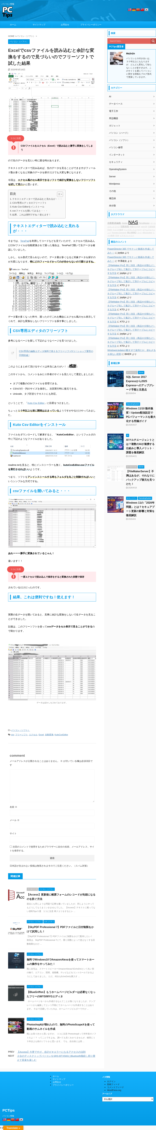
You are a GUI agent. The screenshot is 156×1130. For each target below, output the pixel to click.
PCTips (8, 1110)
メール (14, 820)
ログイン (111, 1081)
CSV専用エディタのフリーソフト (29, 203)
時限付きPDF (135, 227)
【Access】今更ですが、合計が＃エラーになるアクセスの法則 (51, 1051)
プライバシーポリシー (90, 24)
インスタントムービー (133, 230)
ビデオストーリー (127, 235)
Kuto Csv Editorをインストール (28, 206)
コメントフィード (115, 1087)
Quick (109, 230)
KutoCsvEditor (61, 734)
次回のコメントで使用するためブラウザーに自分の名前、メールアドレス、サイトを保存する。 (52, 848)
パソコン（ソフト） (20, 730)
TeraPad (24, 241)
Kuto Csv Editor (36, 403)
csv (12, 734)
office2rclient (147, 233)
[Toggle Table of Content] (58, 194)
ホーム (13, 24)
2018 (117, 235)
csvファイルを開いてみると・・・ (30, 210)
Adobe (124, 223)
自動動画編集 (114, 223)
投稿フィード (113, 1084)
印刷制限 (151, 227)
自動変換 (49, 734)
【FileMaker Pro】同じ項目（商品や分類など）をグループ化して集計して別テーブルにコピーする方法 (131, 269)
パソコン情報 (8, 1116)
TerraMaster (144, 223)
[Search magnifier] (153, 41)
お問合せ (65, 24)
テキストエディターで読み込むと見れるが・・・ (37, 199)
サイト (13, 833)
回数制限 (125, 226)
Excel (41, 734)
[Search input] (130, 41)
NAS (133, 222)
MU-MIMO (132, 232)
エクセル (33, 734)
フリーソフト (21, 734)
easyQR (144, 227)
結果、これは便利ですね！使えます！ (31, 214)
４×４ (139, 233)
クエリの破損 (118, 230)
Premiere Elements (119, 233)
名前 (13, 807)
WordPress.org (114, 1090)
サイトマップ (39, 24)
